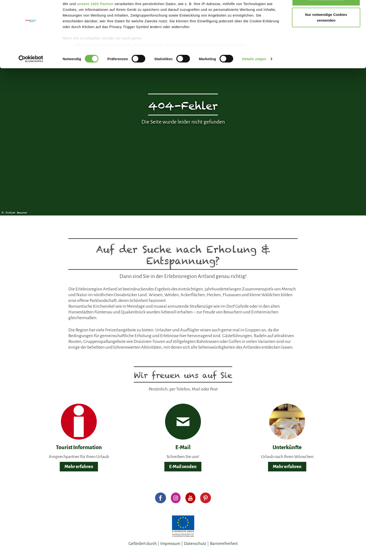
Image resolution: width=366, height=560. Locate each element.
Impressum (170, 543)
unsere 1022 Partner (95, 17)
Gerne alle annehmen (326, 13)
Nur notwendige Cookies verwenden (326, 31)
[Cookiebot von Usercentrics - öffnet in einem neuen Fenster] (31, 72)
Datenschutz (195, 543)
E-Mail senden (183, 466)
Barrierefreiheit (224, 543)
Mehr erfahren (79, 466)
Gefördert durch (143, 543)
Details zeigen (254, 73)
